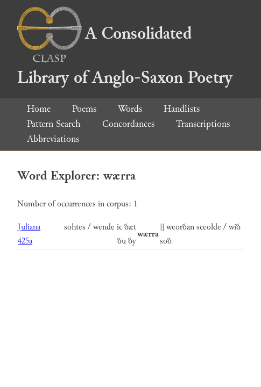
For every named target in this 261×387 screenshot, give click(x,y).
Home (39, 109)
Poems (84, 109)
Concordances (128, 124)
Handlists (182, 109)
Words (130, 109)
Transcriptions (203, 124)
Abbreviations (53, 139)
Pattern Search (54, 124)
